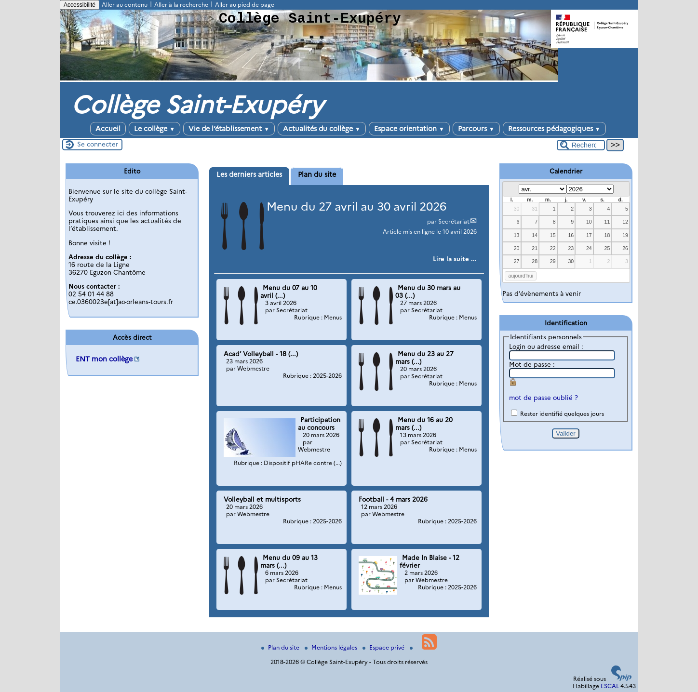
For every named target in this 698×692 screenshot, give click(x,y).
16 (571, 235)
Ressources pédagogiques (554, 128)
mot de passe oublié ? (543, 397)
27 (517, 261)
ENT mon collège (104, 359)
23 (571, 248)
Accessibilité (79, 4)
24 (589, 248)
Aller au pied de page (244, 4)
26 (625, 248)
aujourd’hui (521, 276)
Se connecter (97, 144)
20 (517, 248)
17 (589, 235)
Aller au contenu (125, 4)
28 (534, 261)
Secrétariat (454, 221)
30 (517, 209)
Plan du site (281, 647)
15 (553, 235)
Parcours (476, 128)
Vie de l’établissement (228, 128)
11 (607, 222)
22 (553, 248)
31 (534, 209)
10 (589, 222)
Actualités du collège (322, 128)
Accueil (108, 128)
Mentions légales (332, 647)
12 (625, 222)
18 (607, 235)
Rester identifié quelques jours (562, 413)
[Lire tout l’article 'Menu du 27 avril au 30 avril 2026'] (455, 259)
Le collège (154, 128)
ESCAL (610, 686)
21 (534, 248)
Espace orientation (409, 128)
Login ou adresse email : (546, 346)
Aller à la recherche (181, 4)
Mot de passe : (532, 364)
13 (517, 235)
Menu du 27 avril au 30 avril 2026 (356, 206)
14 (534, 235)
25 (607, 248)
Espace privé (384, 647)
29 (553, 261)
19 (625, 235)
